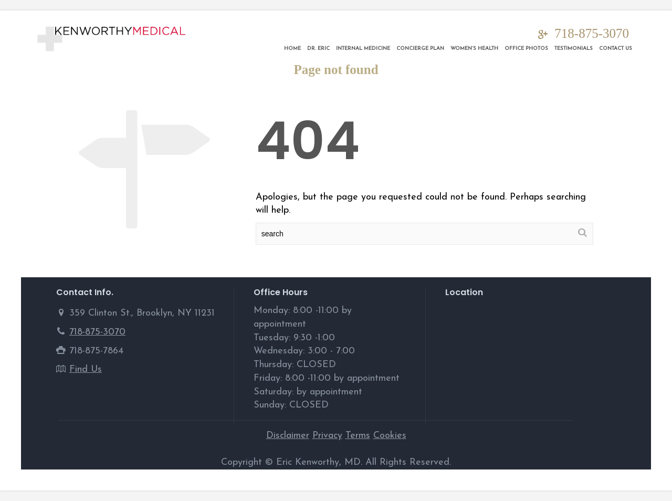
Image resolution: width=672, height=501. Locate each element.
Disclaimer (287, 436)
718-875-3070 (591, 33)
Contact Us (615, 48)
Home (292, 48)
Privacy (327, 436)
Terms (357, 436)
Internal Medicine (363, 48)
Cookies (389, 436)
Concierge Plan (420, 48)
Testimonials (573, 48)
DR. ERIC (318, 48)
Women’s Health (474, 48)
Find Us (85, 369)
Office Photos (526, 48)
